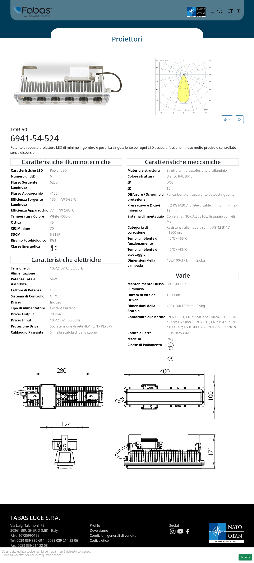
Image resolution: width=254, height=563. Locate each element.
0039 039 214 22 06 (63, 540)
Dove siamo (99, 530)
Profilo (95, 525)
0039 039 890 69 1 (31, 540)
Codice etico (99, 540)
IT (230, 10)
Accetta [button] (245, 557)
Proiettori (127, 38)
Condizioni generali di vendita (113, 535)
